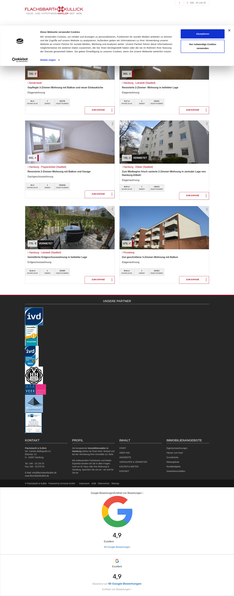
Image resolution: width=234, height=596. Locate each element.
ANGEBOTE (125, 457)
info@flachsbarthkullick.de (44, 472)
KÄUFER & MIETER (129, 466)
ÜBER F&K (124, 453)
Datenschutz (103, 483)
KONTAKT (124, 471)
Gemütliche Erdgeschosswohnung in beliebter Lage (57, 257)
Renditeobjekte (173, 466)
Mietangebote (172, 462)
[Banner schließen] (229, 5)
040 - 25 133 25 (36, 463)
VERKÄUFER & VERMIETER (133, 462)
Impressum (84, 483)
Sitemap (115, 483)
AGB (93, 483)
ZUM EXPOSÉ (98, 110)
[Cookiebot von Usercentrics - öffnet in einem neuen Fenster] (19, 34)
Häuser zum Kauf (174, 453)
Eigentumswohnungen (176, 448)
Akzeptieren (202, 8)
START (122, 448)
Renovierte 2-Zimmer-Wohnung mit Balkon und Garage (59, 171)
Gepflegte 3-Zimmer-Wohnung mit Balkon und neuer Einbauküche (65, 87)
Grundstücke (172, 457)
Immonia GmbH (67, 483)
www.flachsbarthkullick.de (37, 476)
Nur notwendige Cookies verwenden (202, 20)
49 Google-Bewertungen (117, 547)
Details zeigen (48, 34)
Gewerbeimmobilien (175, 471)
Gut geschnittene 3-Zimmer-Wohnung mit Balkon (150, 257)
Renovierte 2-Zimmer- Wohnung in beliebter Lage (150, 87)
